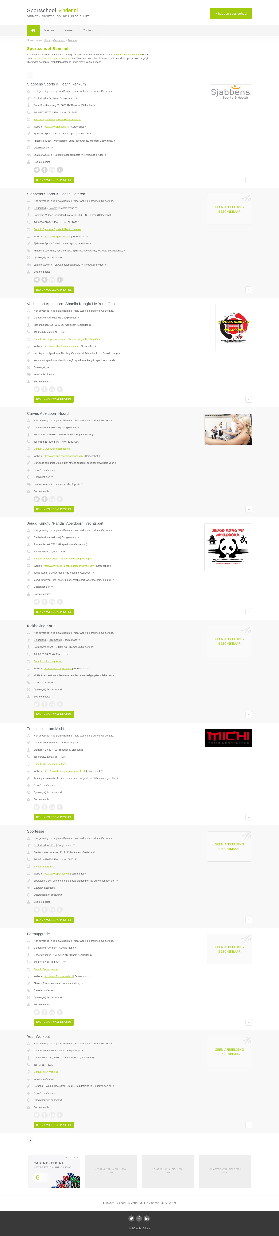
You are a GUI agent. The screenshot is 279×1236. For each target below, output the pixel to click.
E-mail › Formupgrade (46, 969)
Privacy (146, 1228)
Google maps (69, 98)
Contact (88, 30)
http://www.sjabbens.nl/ (56, 126)
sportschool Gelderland (129, 54)
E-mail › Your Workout (46, 1071)
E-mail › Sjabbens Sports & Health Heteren (57, 229)
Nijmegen (53, 742)
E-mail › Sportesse (44, 866)
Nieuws (49, 30)
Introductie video (96, 154)
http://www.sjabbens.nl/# (57, 236)
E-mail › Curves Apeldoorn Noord (52, 448)
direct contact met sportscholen (50, 58)
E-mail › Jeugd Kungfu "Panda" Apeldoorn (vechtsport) (63, 558)
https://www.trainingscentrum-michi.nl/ (64, 771)
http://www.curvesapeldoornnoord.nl (63, 456)
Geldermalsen (56, 1050)
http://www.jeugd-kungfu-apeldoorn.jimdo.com (69, 565)
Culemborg (54, 639)
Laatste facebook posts (69, 154)
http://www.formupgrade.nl (58, 976)
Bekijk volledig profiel (54, 179)
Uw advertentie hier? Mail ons (111, 1170)
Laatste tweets (43, 154)
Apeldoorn (54, 317)
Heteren (52, 208)
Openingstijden (43, 147)
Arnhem (52, 947)
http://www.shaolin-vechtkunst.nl (61, 346)
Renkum (53, 98)
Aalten (51, 845)
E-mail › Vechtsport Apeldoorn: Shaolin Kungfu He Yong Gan (67, 339)
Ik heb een (231, 13)
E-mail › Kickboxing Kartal (48, 661)
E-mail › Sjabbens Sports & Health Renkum (57, 119)
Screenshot (79, 126)
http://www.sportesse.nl (56, 873)
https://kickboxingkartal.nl (58, 668)
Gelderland (40, 98)
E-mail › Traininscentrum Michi (50, 764)
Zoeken (68, 30)
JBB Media (136, 1228)
